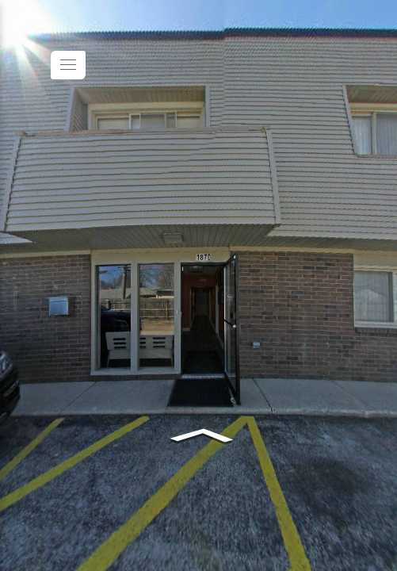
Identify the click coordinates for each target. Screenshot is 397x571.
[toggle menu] (68, 65)
